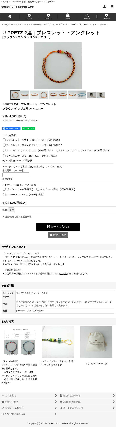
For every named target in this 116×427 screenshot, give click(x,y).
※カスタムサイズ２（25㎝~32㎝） (31, 155)
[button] (29, 17)
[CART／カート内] (111, 6)
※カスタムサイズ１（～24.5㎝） (84, 150)
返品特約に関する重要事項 (16, 216)
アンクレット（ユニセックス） (29, 150)
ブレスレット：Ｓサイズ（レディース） (33, 139)
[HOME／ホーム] (9, 17)
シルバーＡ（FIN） (57, 189)
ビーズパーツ (19, 189)
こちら (63, 273)
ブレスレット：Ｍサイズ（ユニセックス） (34, 145)
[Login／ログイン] (104, 6)
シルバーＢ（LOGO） (25, 194)
